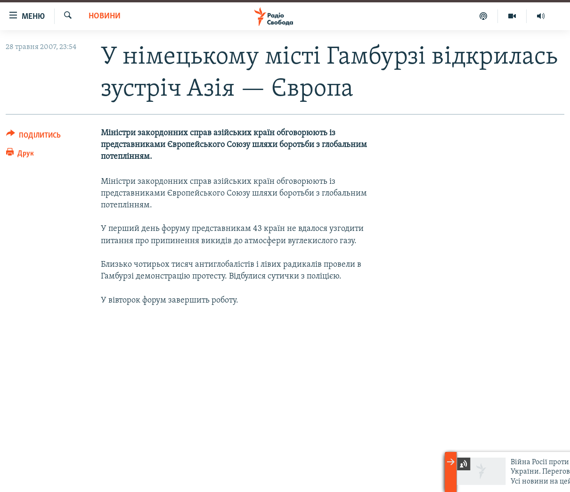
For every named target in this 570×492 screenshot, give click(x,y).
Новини (105, 16)
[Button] (33, 137)
